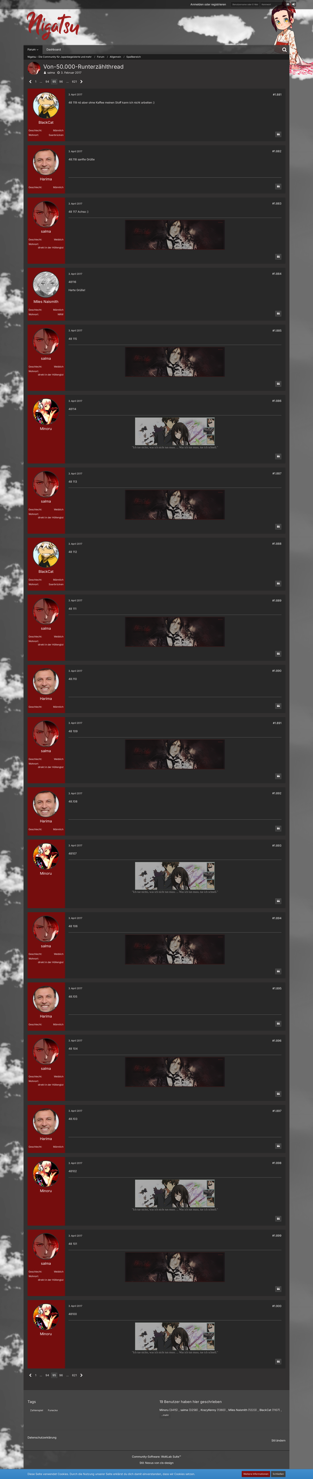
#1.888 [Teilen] (276, 543)
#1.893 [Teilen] (276, 845)
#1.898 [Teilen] (276, 1163)
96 (61, 81)
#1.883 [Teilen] (276, 203)
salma (51, 72)
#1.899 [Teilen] (276, 1235)
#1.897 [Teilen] (276, 1110)
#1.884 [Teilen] (276, 273)
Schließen (278, 1473)
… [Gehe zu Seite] (41, 81)
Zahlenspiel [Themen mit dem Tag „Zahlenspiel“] (36, 1410)
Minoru (163, 1410)
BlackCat (265, 1410)
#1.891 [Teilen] (277, 723)
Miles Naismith (237, 1410)
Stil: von (156, 1462)
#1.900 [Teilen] (276, 1306)
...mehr (165, 1415)
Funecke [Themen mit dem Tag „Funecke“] (53, 1410)
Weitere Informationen (255, 1473)
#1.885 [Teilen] (276, 330)
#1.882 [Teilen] (276, 151)
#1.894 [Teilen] (276, 918)
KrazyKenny (208, 1410)
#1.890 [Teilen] (276, 670)
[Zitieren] (278, 134)
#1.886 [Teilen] (276, 400)
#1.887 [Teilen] (276, 473)
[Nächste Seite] (81, 82)
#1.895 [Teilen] (276, 988)
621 (74, 81)
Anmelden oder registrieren (208, 4)
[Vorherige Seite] (30, 82)
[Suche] (284, 49)
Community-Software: (156, 1456)
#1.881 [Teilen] (277, 94)
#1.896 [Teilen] (276, 1040)
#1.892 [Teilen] (276, 793)
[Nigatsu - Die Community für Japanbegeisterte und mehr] (53, 26)
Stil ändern (278, 1440)
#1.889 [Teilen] (276, 600)
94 (47, 81)
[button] (288, 4)
